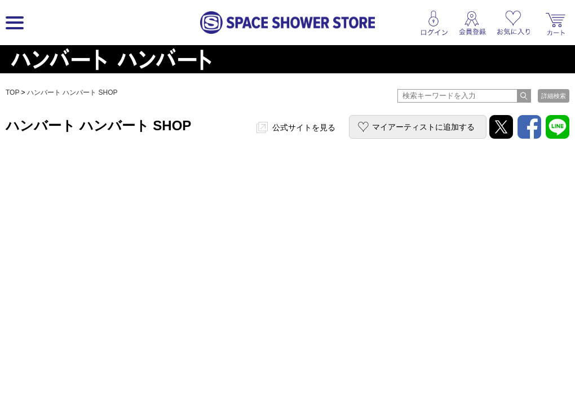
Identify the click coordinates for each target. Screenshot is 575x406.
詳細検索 (553, 95)
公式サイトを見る (303, 127)
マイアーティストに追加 (423, 126)
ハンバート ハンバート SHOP (72, 92)
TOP (12, 92)
